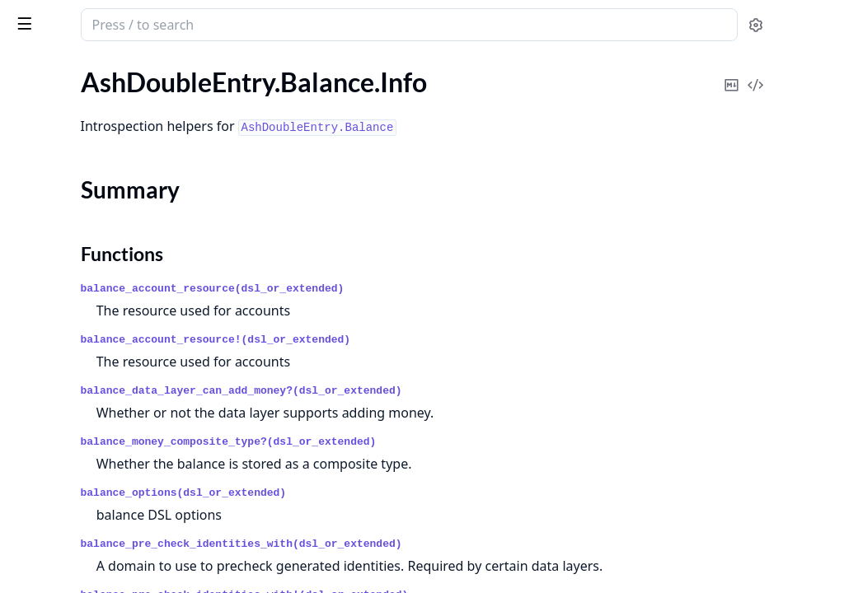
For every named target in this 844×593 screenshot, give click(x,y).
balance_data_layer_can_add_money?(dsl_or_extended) (457, 391)
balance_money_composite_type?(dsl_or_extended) (445, 442)
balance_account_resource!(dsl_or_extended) (432, 340)
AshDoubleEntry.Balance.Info (95, 148)
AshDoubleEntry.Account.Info (97, 125)
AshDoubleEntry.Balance (82, 305)
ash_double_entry (121, 18)
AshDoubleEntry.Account (84, 283)
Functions (57, 196)
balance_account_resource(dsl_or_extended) (428, 288)
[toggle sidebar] (225, 23)
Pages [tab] (30, 70)
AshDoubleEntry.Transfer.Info (96, 226)
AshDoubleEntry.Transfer (83, 327)
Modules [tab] (99, 70)
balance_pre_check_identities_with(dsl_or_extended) (457, 544)
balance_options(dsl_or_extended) (400, 493)
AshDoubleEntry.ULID (75, 384)
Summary (55, 176)
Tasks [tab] (181, 70)
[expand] (231, 129)
